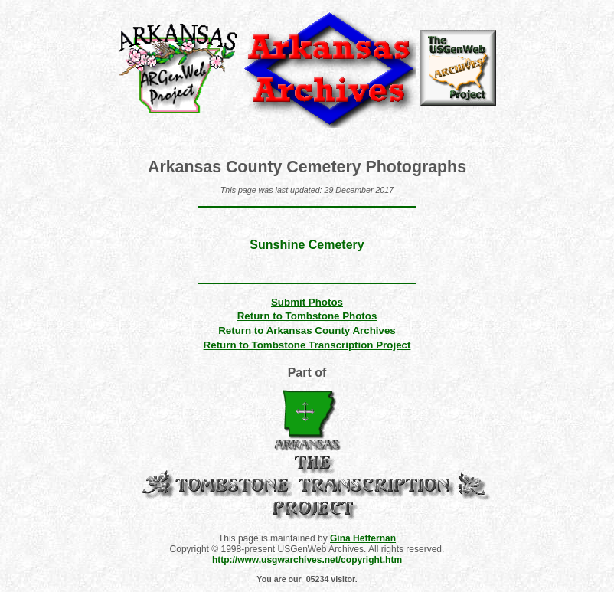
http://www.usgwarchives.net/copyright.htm (307, 559)
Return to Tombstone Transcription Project (307, 345)
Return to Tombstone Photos (307, 316)
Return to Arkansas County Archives (307, 330)
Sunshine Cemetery (307, 244)
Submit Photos (307, 302)
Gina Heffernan (363, 538)
